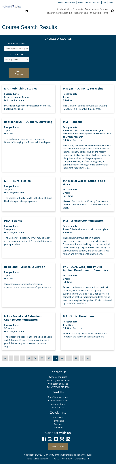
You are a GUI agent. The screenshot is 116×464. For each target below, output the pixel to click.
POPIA (56, 459)
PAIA (63, 459)
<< (5, 358)
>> (88, 358)
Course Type (16, 54)
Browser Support (82, 459)
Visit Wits (96, 2)
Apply (111, 2)
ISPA (70, 459)
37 (42, 358)
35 (28, 358)
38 (49, 358)
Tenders (58, 424)
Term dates (58, 420)
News (105, 12)
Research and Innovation (87, 12)
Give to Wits (58, 446)
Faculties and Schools (96, 9)
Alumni (80, 2)
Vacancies (58, 417)
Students (78, 9)
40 (62, 358)
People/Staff (70, 2)
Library (88, 2)
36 (35, 358)
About (60, 2)
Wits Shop (58, 427)
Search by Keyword (16, 43)
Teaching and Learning (59, 12)
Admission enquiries (58, 383)
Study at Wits (64, 9)
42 (76, 358)
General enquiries (58, 376)
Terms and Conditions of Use (39, 459)
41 (69, 358)
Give (104, 2)
